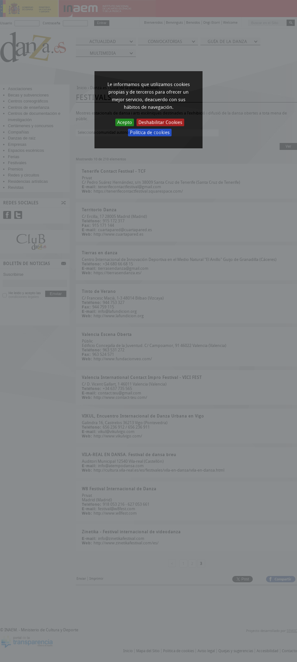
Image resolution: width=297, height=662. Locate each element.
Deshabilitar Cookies (160, 122)
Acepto (124, 122)
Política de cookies (150, 132)
